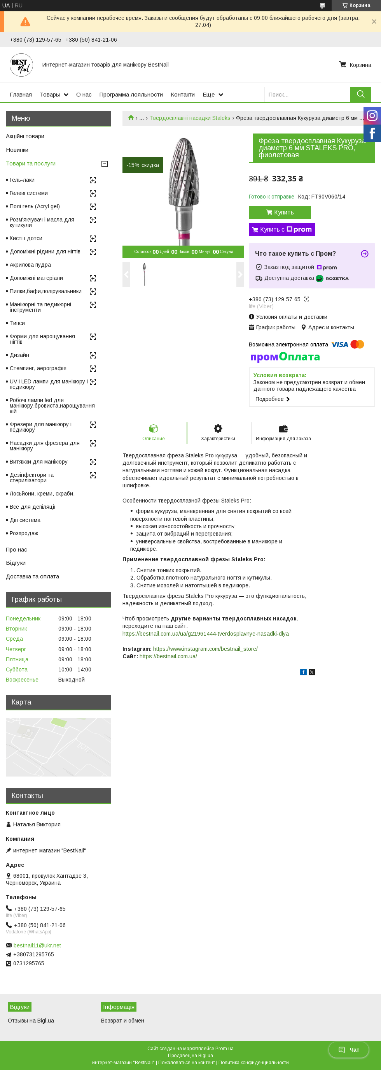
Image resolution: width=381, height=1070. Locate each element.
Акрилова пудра (30, 265)
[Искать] (360, 94)
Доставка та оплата (32, 576)
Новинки (17, 149)
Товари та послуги (31, 163)
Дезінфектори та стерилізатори (32, 477)
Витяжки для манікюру (39, 462)
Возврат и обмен (122, 1020)
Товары (50, 94)
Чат (348, 1049)
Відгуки (16, 562)
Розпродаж (24, 533)
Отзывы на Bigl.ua (31, 1020)
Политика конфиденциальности (253, 1062)
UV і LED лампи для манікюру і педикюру (49, 384)
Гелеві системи (29, 193)
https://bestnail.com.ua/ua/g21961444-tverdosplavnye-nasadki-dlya (205, 634)
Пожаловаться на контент (186, 1062)
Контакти (183, 94)
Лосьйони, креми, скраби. (42, 493)
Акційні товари (25, 136)
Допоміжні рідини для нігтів (45, 251)
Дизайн (19, 355)
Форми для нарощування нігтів (42, 339)
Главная (21, 94)
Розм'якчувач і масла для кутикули (42, 222)
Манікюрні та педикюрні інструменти (40, 307)
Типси (17, 323)
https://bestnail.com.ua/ (168, 656)
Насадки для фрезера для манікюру (45, 446)
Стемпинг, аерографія (38, 368)
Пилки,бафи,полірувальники (46, 291)
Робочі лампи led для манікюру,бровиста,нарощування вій (52, 405)
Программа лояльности (131, 94)
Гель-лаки (22, 180)
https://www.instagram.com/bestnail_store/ (205, 649)
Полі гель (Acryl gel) (35, 206)
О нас (84, 94)
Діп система (25, 520)
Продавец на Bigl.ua (190, 1055)
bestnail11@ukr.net (37, 945)
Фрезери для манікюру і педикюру (41, 427)
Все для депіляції (33, 507)
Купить (284, 212)
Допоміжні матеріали (36, 278)
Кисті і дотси (26, 238)
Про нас (16, 549)
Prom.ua (224, 1048)
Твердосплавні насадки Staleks (190, 118)
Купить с (286, 229)
